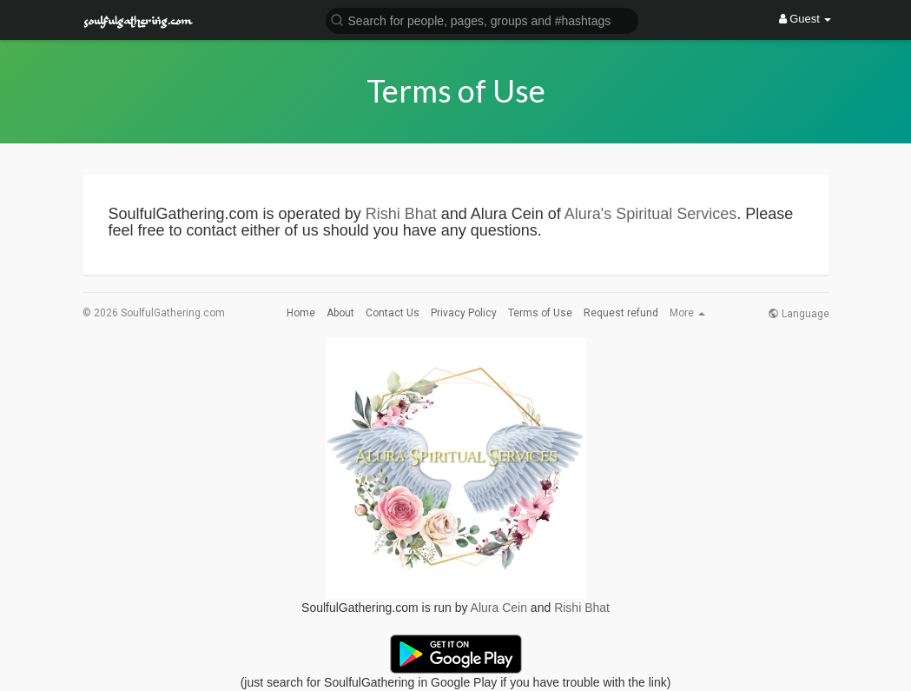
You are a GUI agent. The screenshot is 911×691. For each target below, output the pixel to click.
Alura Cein (499, 608)
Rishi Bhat (401, 214)
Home (301, 313)
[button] (482, 19)
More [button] (687, 313)
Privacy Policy (464, 313)
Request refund (621, 313)
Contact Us (392, 313)
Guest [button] (805, 18)
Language (798, 314)
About (340, 313)
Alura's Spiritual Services (650, 214)
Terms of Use (540, 313)
